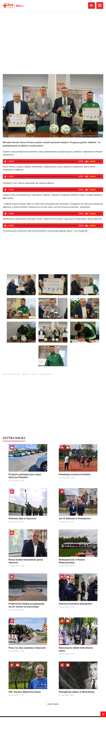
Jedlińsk (25, 374)
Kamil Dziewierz (14, 374)
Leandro (34, 374)
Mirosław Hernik (45, 374)
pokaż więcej (53, 704)
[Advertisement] (53, 252)
